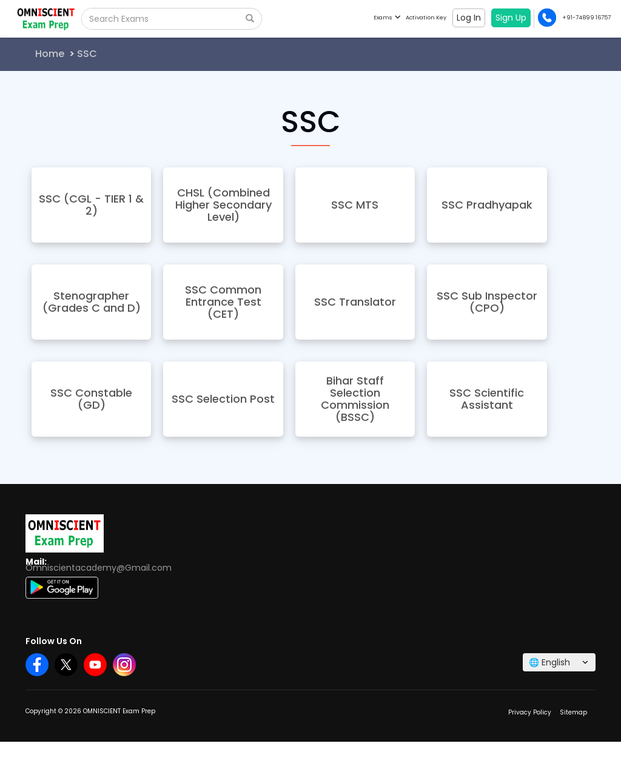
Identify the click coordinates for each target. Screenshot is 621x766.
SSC (87, 54)
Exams (387, 17)
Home (49, 54)
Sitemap (573, 712)
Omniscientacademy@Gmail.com (98, 568)
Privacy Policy (529, 712)
